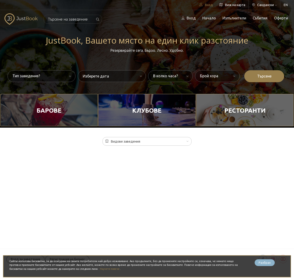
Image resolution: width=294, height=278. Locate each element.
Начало (209, 18)
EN (286, 5)
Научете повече (111, 268)
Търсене (264, 76)
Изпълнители (234, 18)
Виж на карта (232, 5)
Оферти (281, 18)
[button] (147, 141)
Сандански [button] (264, 5)
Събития (260, 18)
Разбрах (265, 263)
